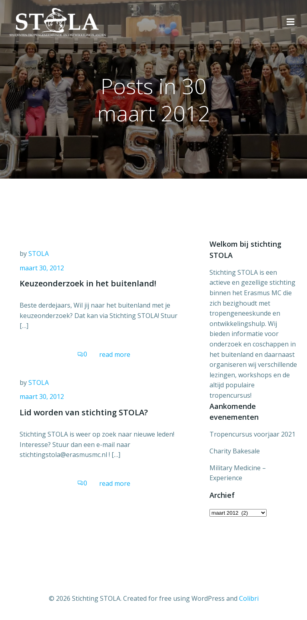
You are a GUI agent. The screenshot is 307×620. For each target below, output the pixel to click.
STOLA (38, 253)
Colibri (249, 598)
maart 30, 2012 (42, 268)
